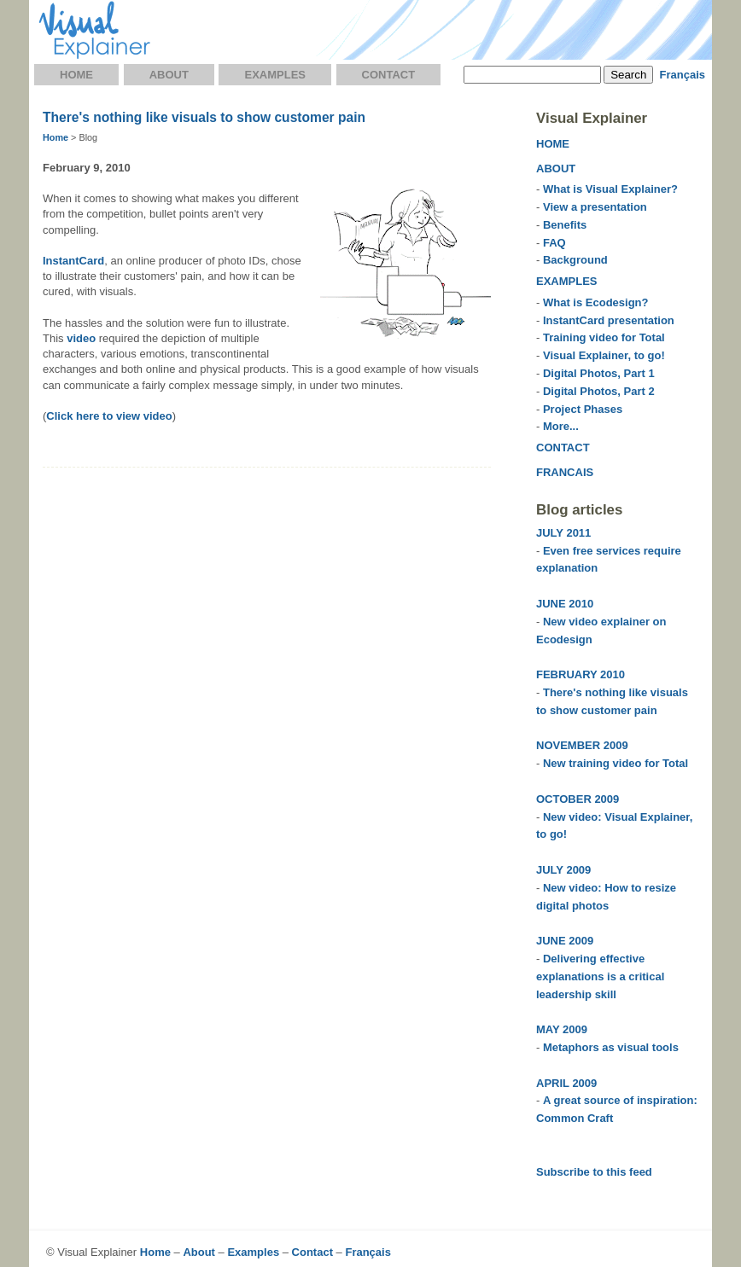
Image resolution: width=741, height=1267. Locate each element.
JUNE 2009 (564, 940)
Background (575, 259)
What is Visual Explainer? (610, 189)
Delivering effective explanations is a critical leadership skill (600, 976)
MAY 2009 (561, 1029)
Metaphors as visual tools (611, 1047)
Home (76, 74)
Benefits (564, 224)
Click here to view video (109, 416)
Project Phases (582, 409)
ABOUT (555, 168)
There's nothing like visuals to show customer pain (204, 117)
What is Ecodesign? (596, 302)
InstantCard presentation (608, 320)
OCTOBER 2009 (577, 799)
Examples (275, 74)
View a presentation (595, 207)
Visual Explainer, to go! (604, 355)
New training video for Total (615, 763)
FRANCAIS (564, 472)
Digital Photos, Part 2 (599, 391)
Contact (389, 74)
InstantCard (73, 260)
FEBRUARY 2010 (580, 674)
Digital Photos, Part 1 (599, 373)
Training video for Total (604, 337)
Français (682, 74)
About (169, 74)
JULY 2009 (563, 869)
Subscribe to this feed (594, 1171)
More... (561, 426)
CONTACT (563, 447)
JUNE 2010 (564, 603)
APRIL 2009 (566, 1083)
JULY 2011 (563, 532)
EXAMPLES (567, 281)
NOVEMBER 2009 (582, 745)
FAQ (554, 242)
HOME (552, 143)
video (81, 338)
